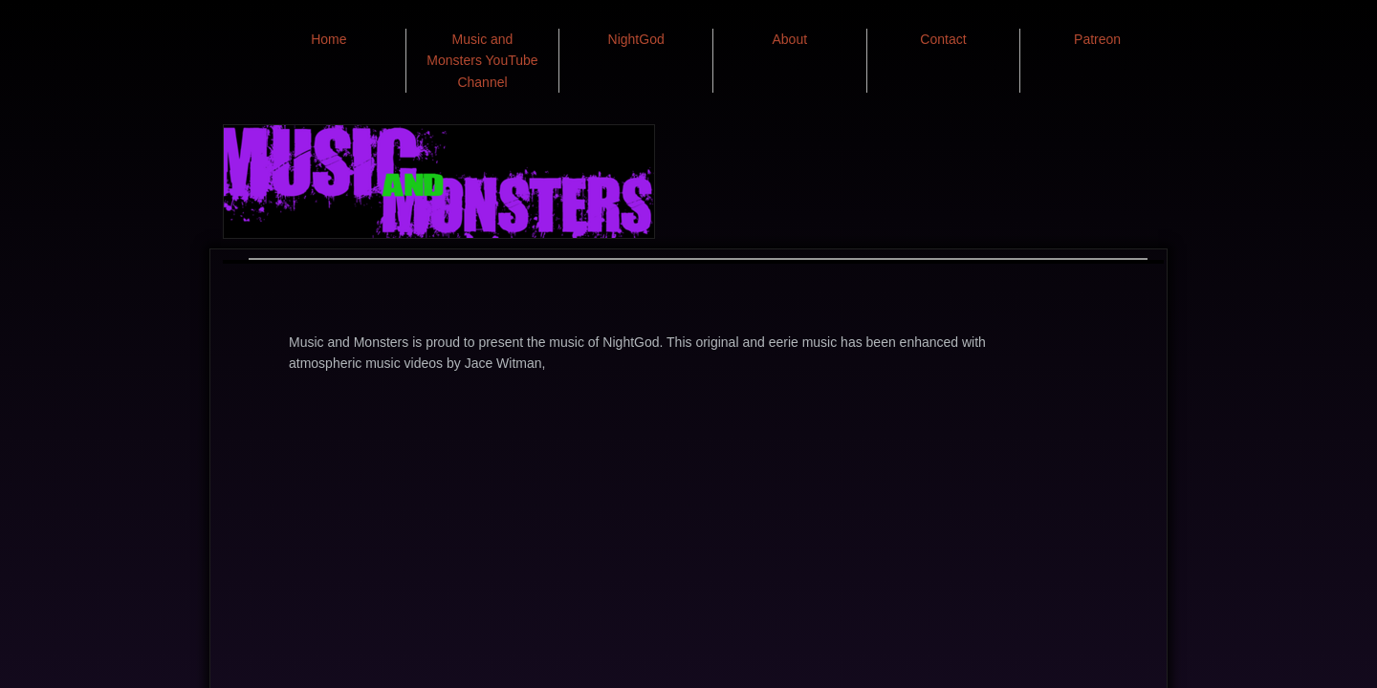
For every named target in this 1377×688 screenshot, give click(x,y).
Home (328, 39)
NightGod (636, 39)
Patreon (1097, 39)
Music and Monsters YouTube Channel (481, 61)
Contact (943, 39)
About (790, 39)
